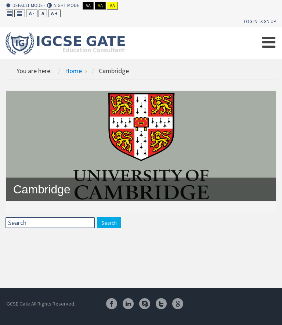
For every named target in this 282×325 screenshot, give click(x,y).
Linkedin (128, 304)
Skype (145, 304)
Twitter (161, 304)
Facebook (112, 304)
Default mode (24, 5)
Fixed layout (9, 13)
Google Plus (178, 304)
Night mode (63, 5)
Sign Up (268, 21)
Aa (88, 6)
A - (32, 13)
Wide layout (19, 13)
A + (54, 13)
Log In (250, 21)
